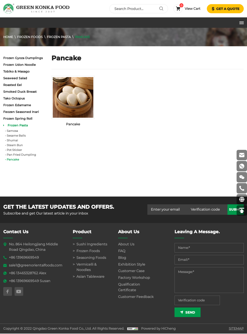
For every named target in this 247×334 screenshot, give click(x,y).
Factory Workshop (134, 278)
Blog (122, 258)
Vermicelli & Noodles (86, 267)
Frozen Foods (30, 37)
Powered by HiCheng (158, 329)
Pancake (82, 37)
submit (235, 209)
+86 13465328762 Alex (27, 273)
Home (8, 37)
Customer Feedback (136, 297)
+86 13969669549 (24, 257)
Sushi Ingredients (91, 244)
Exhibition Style (131, 264)
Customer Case (131, 271)
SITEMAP (236, 329)
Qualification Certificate (129, 287)
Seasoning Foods (91, 258)
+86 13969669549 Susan (29, 281)
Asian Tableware (90, 277)
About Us (126, 244)
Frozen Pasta (59, 37)
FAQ (121, 251)
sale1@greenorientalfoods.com (35, 265)
